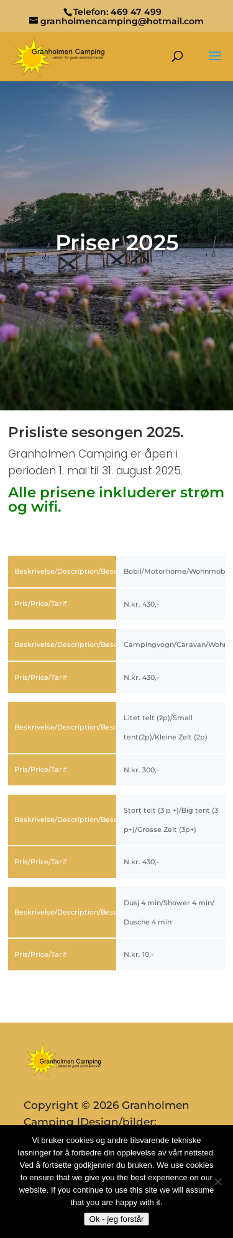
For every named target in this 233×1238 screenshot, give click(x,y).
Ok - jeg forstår (116, 1219)
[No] (217, 1181)
